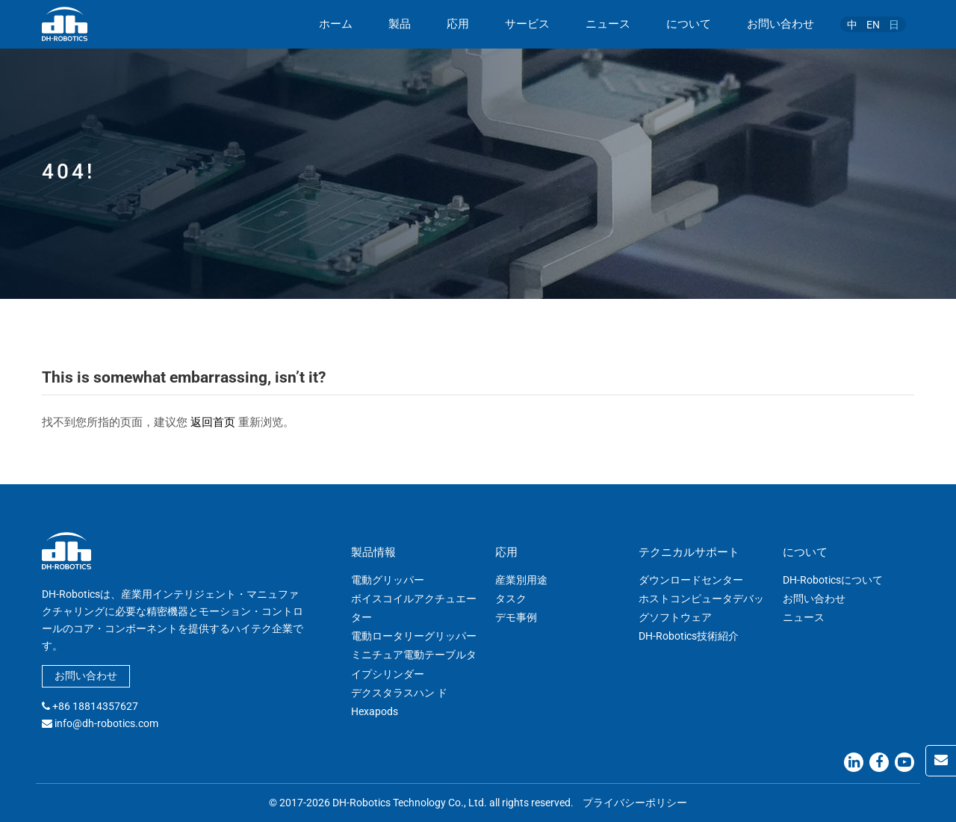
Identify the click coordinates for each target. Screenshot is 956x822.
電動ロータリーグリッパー (414, 636)
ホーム (336, 24)
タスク (511, 599)
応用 (458, 24)
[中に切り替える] (852, 24)
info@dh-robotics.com (106, 723)
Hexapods (374, 711)
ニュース (608, 24)
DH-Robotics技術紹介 (689, 636)
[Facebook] (879, 762)
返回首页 (212, 422)
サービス (527, 24)
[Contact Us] (940, 760)
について (688, 24)
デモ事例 (516, 617)
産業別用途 (521, 580)
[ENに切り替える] (873, 24)
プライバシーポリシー (635, 803)
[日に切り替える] (894, 24)
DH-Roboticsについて (833, 580)
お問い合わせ (780, 24)
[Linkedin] (853, 762)
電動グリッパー (387, 580)
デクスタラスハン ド (399, 693)
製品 (399, 24)
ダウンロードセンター (691, 580)
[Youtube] (904, 762)
